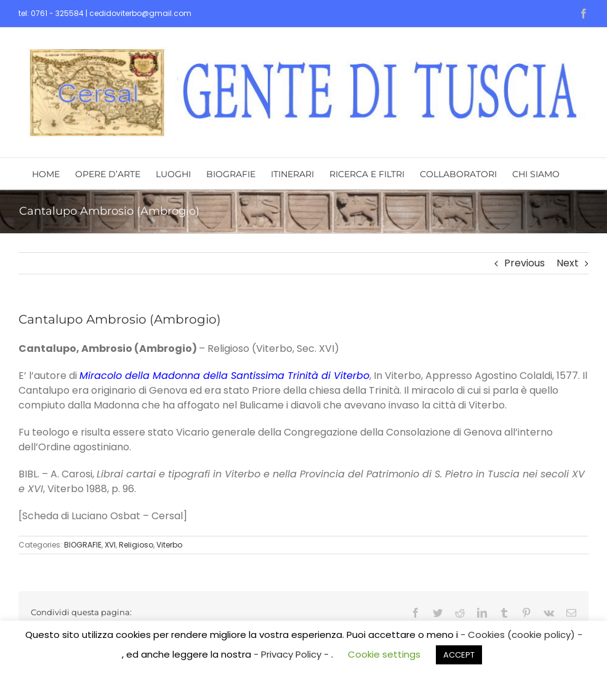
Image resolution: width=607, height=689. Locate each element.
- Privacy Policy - (292, 654)
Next (568, 263)
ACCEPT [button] (459, 655)
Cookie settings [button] (384, 654)
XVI (110, 545)
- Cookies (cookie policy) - (521, 634)
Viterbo (169, 545)
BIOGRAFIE (83, 545)
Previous (524, 263)
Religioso (136, 545)
